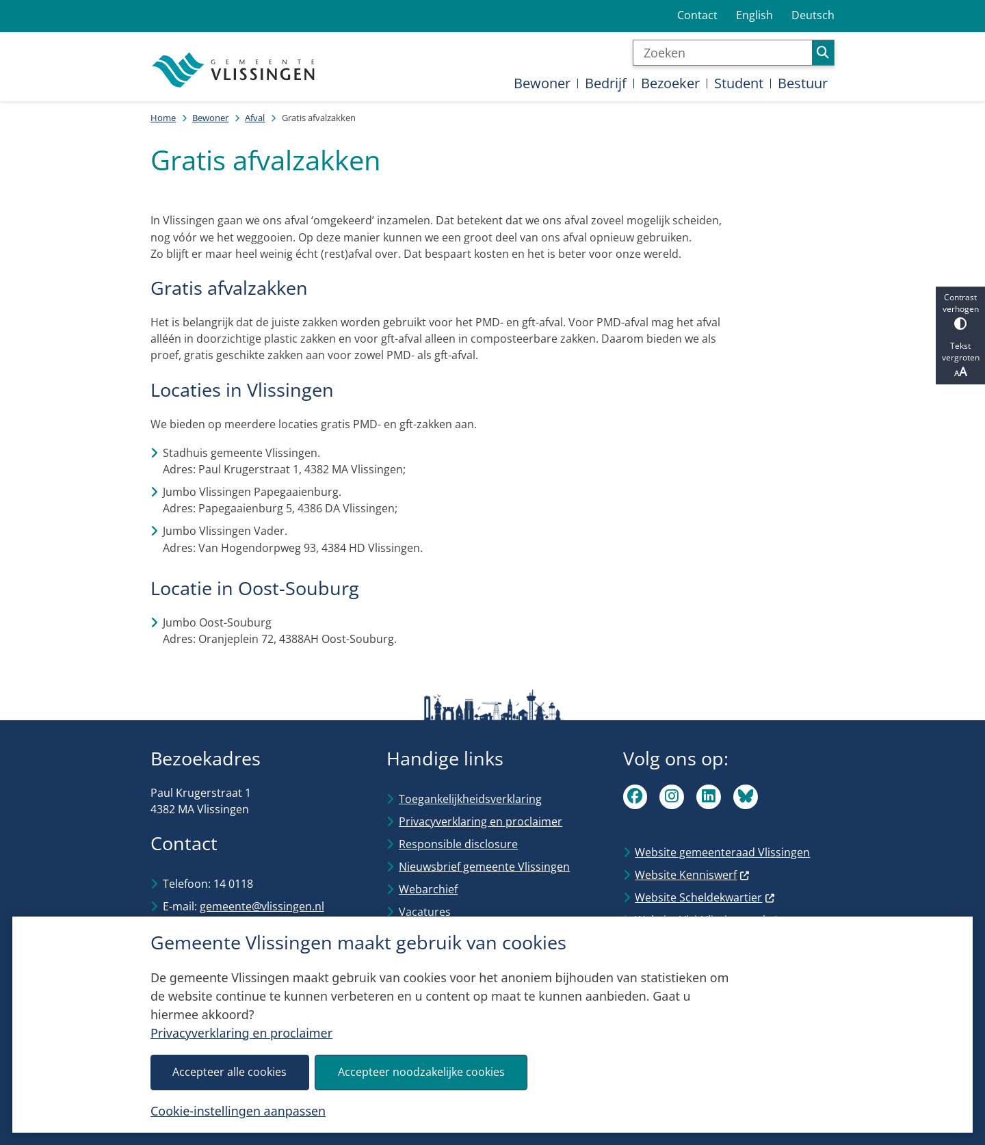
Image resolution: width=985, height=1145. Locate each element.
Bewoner (210, 117)
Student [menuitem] (738, 83)
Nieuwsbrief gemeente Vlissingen (484, 866)
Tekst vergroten (960, 360)
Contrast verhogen (960, 310)
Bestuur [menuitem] (803, 83)
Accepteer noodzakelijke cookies (421, 1071)
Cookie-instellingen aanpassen (238, 1111)
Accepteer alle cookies (229, 1071)
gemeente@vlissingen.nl (262, 906)
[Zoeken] (722, 52)
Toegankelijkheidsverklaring (470, 798)
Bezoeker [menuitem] (670, 83)
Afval (255, 117)
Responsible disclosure (458, 844)
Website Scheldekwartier (705, 897)
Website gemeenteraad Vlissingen (722, 852)
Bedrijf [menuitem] (606, 83)
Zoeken (823, 53)
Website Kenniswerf (692, 874)
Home (163, 117)
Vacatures (425, 911)
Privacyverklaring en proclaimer (241, 1033)
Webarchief (428, 889)
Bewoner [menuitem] (542, 83)
